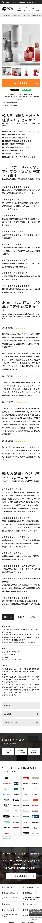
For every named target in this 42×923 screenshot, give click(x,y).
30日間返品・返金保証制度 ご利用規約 (32, 898)
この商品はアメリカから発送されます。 (21, 94)
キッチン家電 (11, 15)
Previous (5, 45)
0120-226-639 (11, 2)
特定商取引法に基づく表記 (11, 915)
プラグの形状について (32, 887)
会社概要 (7, 904)
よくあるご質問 (9, 887)
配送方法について (31, 893)
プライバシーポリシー (32, 904)
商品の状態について (11, 722)
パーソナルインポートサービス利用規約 (11, 910)
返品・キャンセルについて (11, 898)
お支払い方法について (11, 893)
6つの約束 (7, 714)
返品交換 (7, 706)
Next (37, 45)
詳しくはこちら (21, 876)
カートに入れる (21, 83)
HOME (4, 15)
